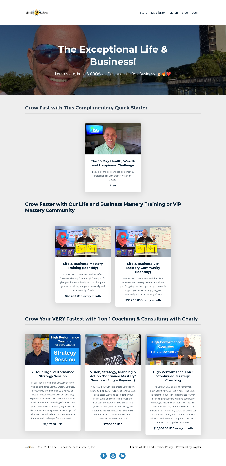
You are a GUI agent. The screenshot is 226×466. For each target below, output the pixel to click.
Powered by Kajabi (188, 447)
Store (143, 12)
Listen (174, 12)
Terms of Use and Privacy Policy (151, 447)
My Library (158, 12)
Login (195, 12)
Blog (185, 12)
